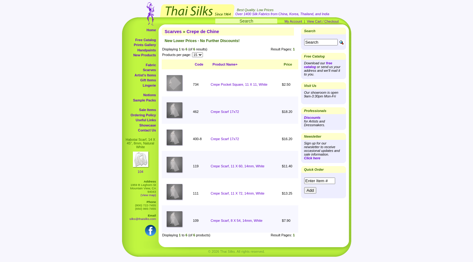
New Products (144, 55)
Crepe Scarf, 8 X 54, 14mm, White (237, 220)
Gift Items (148, 80)
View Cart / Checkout (323, 21)
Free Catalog (145, 40)
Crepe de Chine (202, 31)
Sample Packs (144, 100)
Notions (149, 95)
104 (140, 172)
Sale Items (147, 110)
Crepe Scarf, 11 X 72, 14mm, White (238, 193)
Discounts (312, 117)
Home (151, 30)
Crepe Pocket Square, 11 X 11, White (239, 84)
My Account (293, 21)
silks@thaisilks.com (142, 219)
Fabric (151, 65)
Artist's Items (145, 75)
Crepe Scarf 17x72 (225, 112)
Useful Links (146, 120)
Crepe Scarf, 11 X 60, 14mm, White (238, 166)
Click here (312, 158)
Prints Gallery (145, 45)
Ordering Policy (143, 115)
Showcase (147, 125)
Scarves (149, 70)
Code (199, 64)
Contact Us (147, 130)
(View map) (148, 195)
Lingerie (149, 85)
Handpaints (147, 50)
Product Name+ (225, 64)
